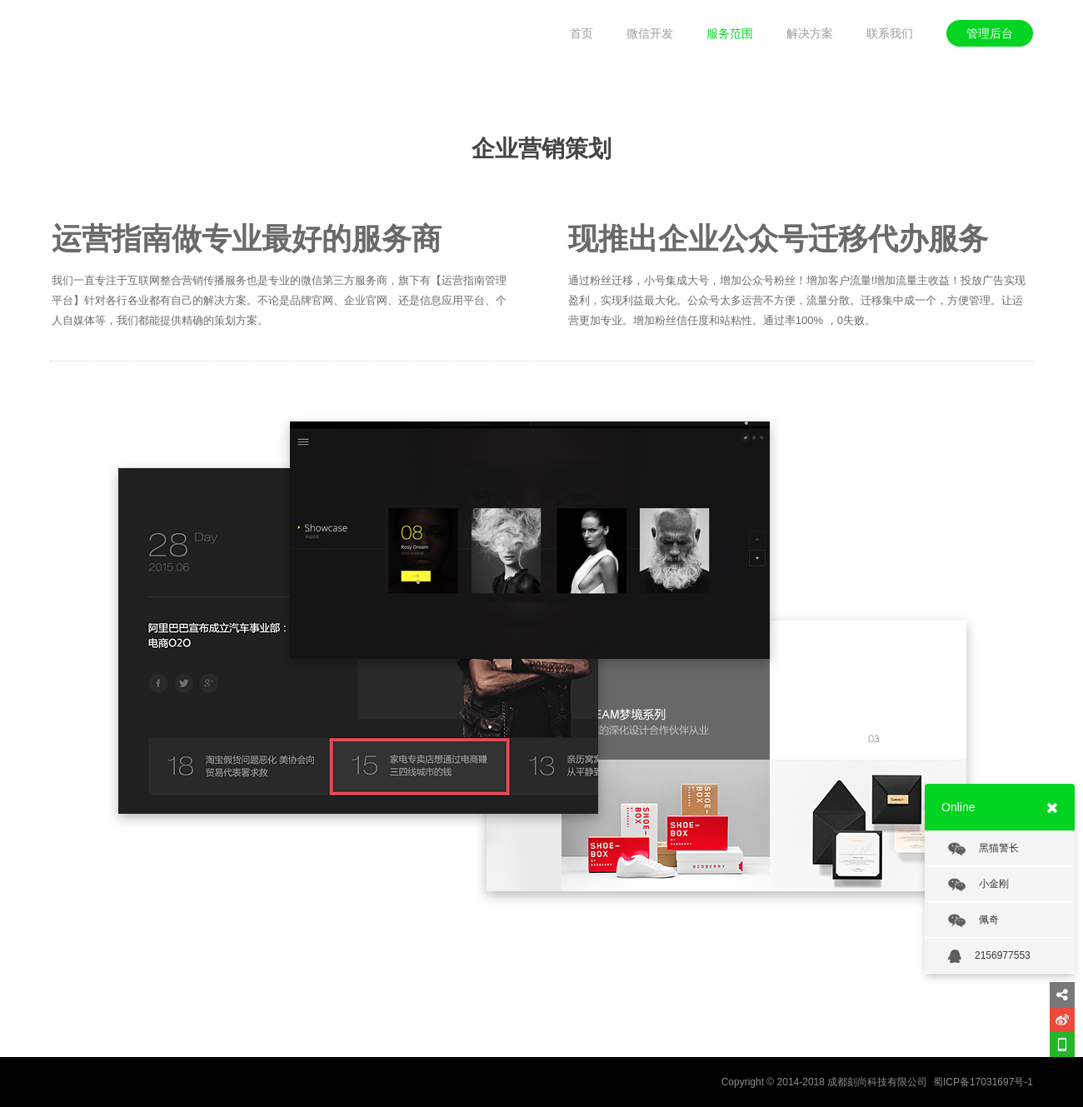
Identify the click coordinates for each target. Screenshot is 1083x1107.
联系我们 (889, 33)
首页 (581, 33)
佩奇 (973, 920)
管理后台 (989, 33)
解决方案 (809, 33)
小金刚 (978, 884)
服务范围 (729, 33)
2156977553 (989, 956)
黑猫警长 (983, 848)
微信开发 (649, 33)
